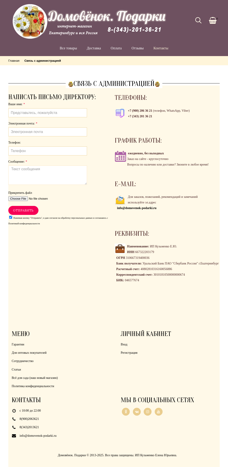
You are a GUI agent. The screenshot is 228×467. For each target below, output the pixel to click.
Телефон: (14, 142)
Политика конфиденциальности (33, 386)
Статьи (16, 369)
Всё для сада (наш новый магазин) (35, 378)
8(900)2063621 (29, 419)
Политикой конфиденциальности (24, 223)
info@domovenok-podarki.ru (38, 435)
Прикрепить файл (20, 192)
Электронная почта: (22, 123)
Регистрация (129, 352)
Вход (124, 344)
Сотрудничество (23, 361)
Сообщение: (17, 161)
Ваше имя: (16, 104)
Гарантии (18, 344)
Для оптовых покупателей (29, 352)
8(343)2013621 (29, 427)
